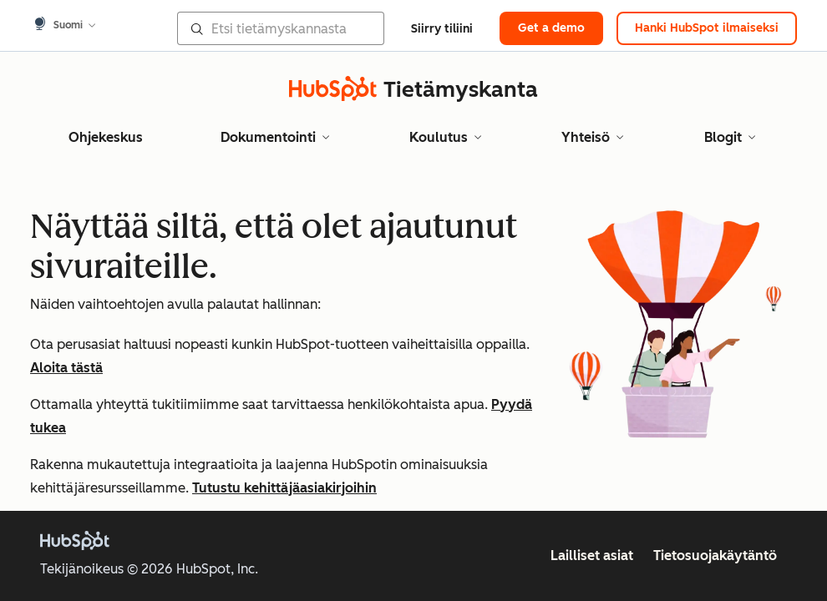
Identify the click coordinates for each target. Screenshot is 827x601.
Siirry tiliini (442, 29)
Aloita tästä (66, 368)
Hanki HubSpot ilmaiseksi (707, 28)
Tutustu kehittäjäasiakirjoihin (284, 488)
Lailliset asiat (591, 555)
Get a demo (551, 28)
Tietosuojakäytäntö (715, 555)
